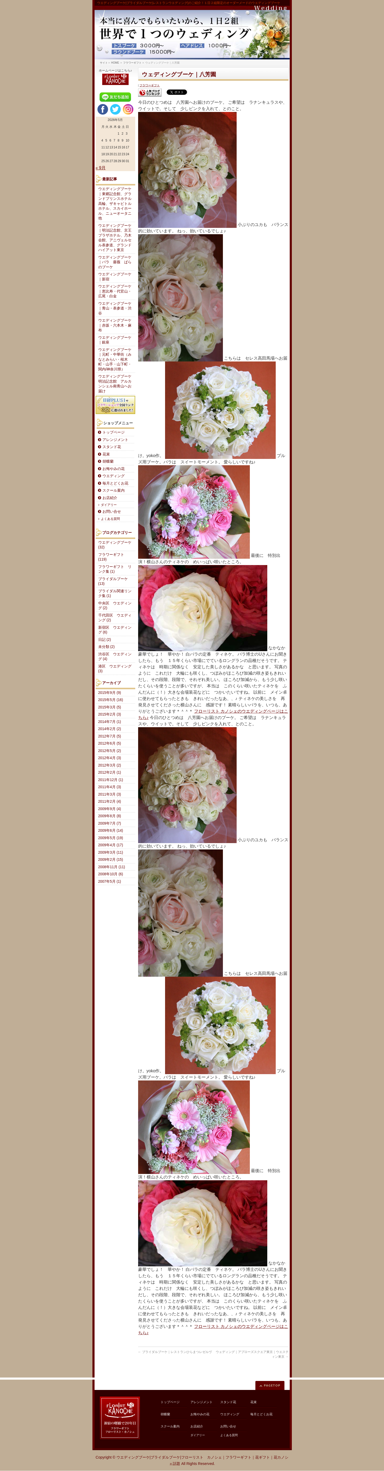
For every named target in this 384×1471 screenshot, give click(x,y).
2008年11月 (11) (111, 867)
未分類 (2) (106, 647)
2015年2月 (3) (109, 714)
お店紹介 (109, 498)
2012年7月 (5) (109, 736)
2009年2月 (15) (110, 860)
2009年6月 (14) (110, 831)
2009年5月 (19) (110, 838)
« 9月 (101, 168)
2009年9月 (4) (109, 809)
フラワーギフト (149, 85)
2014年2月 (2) (109, 729)
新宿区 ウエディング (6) (115, 630)
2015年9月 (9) (109, 693)
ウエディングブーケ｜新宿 (115, 276)
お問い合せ (111, 512)
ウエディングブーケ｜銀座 (115, 340)
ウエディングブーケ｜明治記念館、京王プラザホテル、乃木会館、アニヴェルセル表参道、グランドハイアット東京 (115, 238)
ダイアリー (109, 505)
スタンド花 (111, 447)
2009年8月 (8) (109, 816)
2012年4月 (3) (109, 758)
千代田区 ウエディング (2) (115, 617)
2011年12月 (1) (110, 780)
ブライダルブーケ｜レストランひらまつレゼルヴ (175, 1352)
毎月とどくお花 (115, 483)
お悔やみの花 (113, 469)
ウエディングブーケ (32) (115, 545)
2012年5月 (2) (109, 751)
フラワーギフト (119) (111, 557)
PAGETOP (272, 1385)
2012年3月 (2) (109, 765)
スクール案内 (113, 490)
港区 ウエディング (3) (115, 668)
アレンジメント (115, 440)
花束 (106, 454)
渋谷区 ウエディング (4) (115, 656)
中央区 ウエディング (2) (115, 605)
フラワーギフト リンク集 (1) (115, 569)
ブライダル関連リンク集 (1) (115, 593)
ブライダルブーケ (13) (113, 581)
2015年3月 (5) (109, 707)
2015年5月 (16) (110, 700)
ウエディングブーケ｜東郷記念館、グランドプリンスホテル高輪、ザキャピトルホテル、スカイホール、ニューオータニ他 (115, 203)
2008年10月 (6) (110, 874)
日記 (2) (104, 640)
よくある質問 (110, 519)
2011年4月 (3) (109, 787)
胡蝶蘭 (108, 461)
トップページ (113, 432)
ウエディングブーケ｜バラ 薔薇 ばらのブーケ (115, 262)
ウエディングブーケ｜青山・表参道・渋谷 (115, 308)
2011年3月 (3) (109, 794)
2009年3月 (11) (110, 852)
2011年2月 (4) (109, 801)
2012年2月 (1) (109, 772)
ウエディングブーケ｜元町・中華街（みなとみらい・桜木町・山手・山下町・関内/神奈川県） (115, 359)
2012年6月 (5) (109, 743)
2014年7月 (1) (109, 722)
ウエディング (113, 476)
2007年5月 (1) (109, 881)
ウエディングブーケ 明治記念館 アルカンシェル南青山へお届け (116, 383)
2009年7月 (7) (109, 823)
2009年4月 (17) (110, 845)
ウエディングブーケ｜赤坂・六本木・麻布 (115, 325)
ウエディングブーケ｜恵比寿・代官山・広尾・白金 (115, 291)
